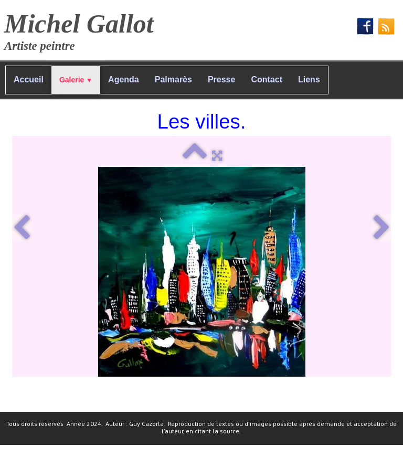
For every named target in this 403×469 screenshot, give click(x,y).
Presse (222, 79)
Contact (266, 79)
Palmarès (173, 79)
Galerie (75, 80)
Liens (309, 79)
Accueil (29, 79)
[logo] (83, 29)
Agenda (123, 79)
